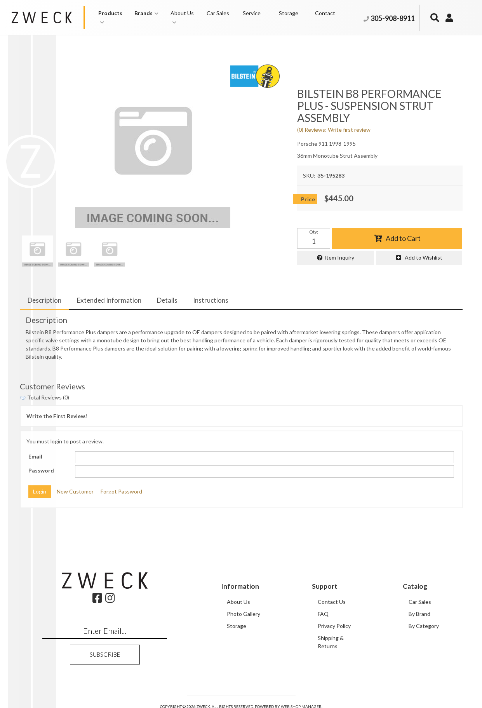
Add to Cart (403, 238)
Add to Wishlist (423, 257)
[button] (112, 17)
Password (41, 470)
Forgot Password (121, 491)
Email (35, 456)
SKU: (309, 175)
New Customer (75, 491)
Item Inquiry (339, 257)
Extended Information (109, 300)
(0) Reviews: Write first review (334, 129)
